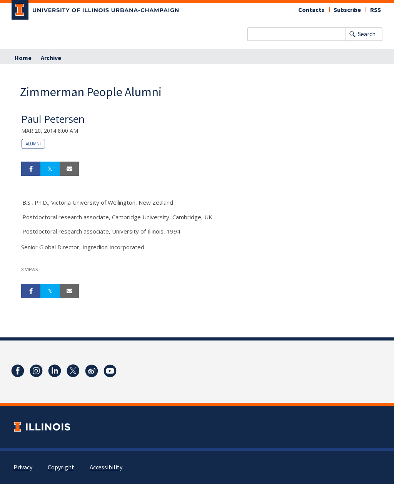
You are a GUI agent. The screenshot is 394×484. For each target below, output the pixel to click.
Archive (51, 58)
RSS (375, 10)
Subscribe (347, 10)
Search (367, 34)
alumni (33, 144)
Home (23, 58)
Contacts (311, 10)
